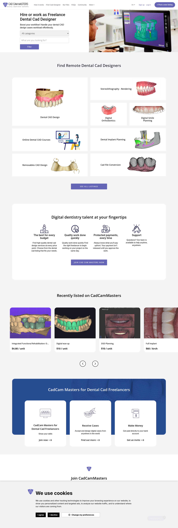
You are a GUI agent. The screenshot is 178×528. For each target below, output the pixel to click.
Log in (148, 5)
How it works (39, 5)
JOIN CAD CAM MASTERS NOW (89, 262)
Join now (45, 440)
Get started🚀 (157, 518)
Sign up (142, 5)
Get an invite (135, 440)
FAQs (73, 5)
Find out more (90, 440)
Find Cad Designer (53, 5)
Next (95, 364)
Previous (83, 364)
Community (82, 5)
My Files (66, 5)
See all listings (89, 186)
